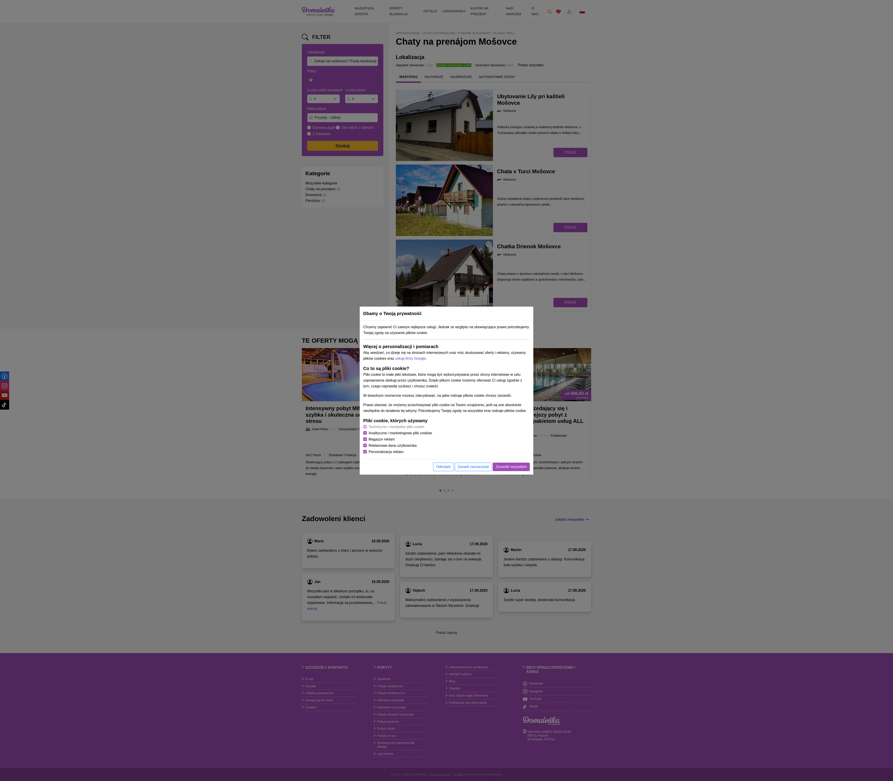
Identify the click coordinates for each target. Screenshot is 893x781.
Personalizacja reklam (386, 452)
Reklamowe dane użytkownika (393, 445)
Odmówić (443, 467)
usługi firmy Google (410, 358)
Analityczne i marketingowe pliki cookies (400, 433)
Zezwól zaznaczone (473, 467)
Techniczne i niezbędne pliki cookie (396, 427)
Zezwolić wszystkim (511, 467)
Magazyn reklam (382, 439)
